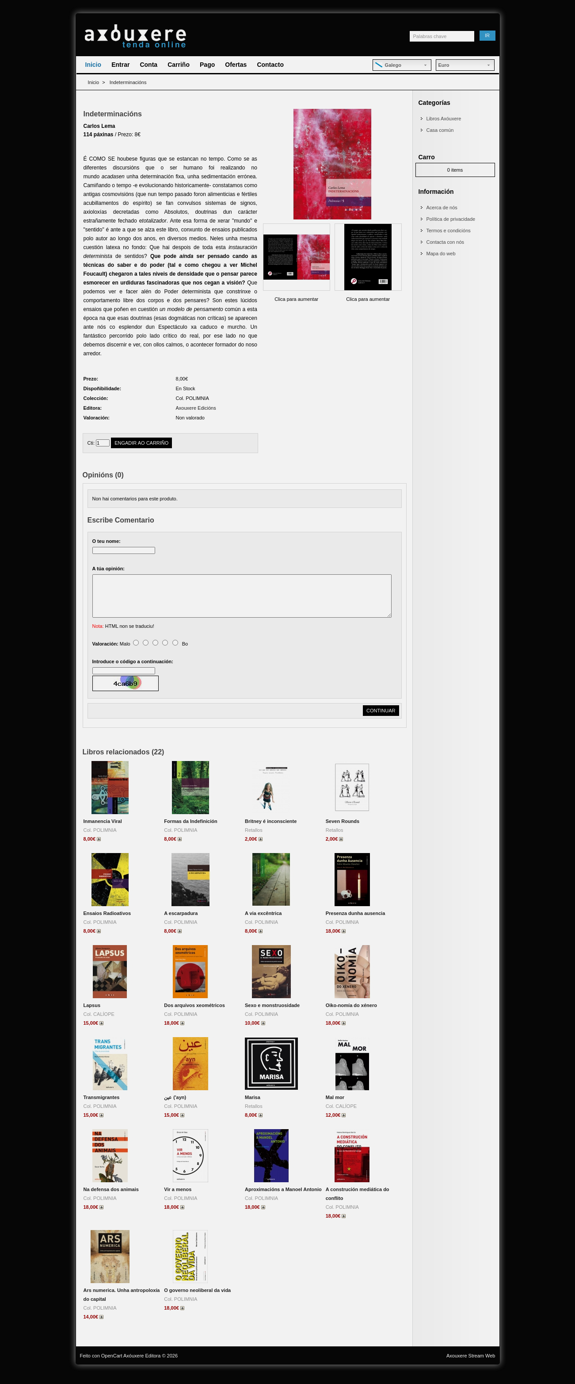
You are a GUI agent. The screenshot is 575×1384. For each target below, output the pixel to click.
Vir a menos (177, 1200)
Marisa (252, 1108)
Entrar (120, 64)
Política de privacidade (451, 219)
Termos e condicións (448, 230)
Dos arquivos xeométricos (194, 1016)
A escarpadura (181, 924)
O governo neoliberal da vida (197, 1300)
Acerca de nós (441, 207)
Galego (388, 65)
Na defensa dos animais (111, 1200)
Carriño (179, 64)
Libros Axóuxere (443, 118)
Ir (487, 35)
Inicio (93, 64)
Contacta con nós (445, 242)
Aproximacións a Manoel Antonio (283, 1200)
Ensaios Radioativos (107, 924)
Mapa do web (441, 253)
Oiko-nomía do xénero (351, 1016)
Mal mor (335, 1108)
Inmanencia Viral (103, 831)
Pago (207, 64)
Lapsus (92, 1016)
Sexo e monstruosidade (272, 1016)
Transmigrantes (102, 1108)
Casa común (440, 130)
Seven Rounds (342, 831)
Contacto (270, 64)
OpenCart (111, 1366)
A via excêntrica (263, 924)
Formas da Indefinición (190, 831)
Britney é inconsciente (271, 831)
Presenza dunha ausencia (355, 924)
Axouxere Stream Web (470, 1366)
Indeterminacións (128, 82)
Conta (148, 64)
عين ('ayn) (175, 1108)
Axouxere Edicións (196, 408)
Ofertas (236, 64)
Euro (443, 65)
